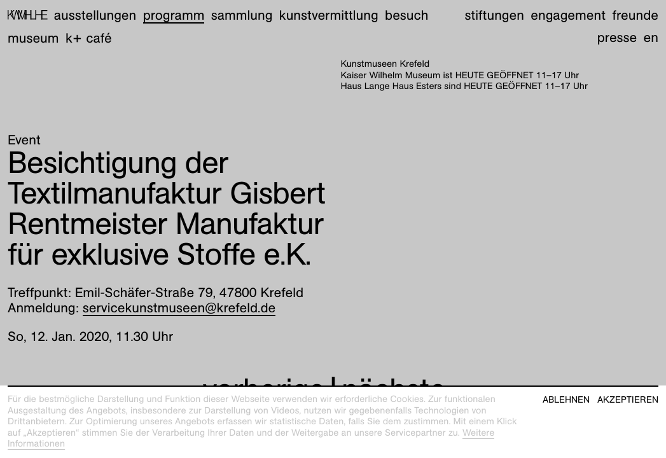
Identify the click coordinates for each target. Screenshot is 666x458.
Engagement (568, 15)
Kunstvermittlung (328, 15)
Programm (174, 15)
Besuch (406, 15)
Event (24, 139)
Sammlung (242, 15)
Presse (617, 37)
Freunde (635, 15)
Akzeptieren (627, 399)
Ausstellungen (95, 15)
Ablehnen (566, 399)
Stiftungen (494, 15)
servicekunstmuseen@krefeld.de (179, 307)
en (651, 37)
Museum (33, 37)
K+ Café (89, 37)
